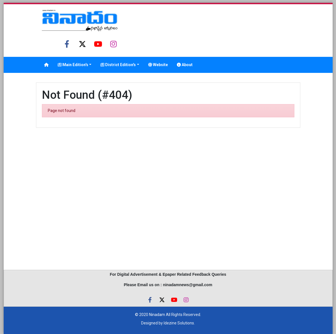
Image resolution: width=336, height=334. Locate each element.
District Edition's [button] (118, 64)
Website (158, 64)
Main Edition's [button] (73, 64)
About (185, 64)
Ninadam (157, 314)
